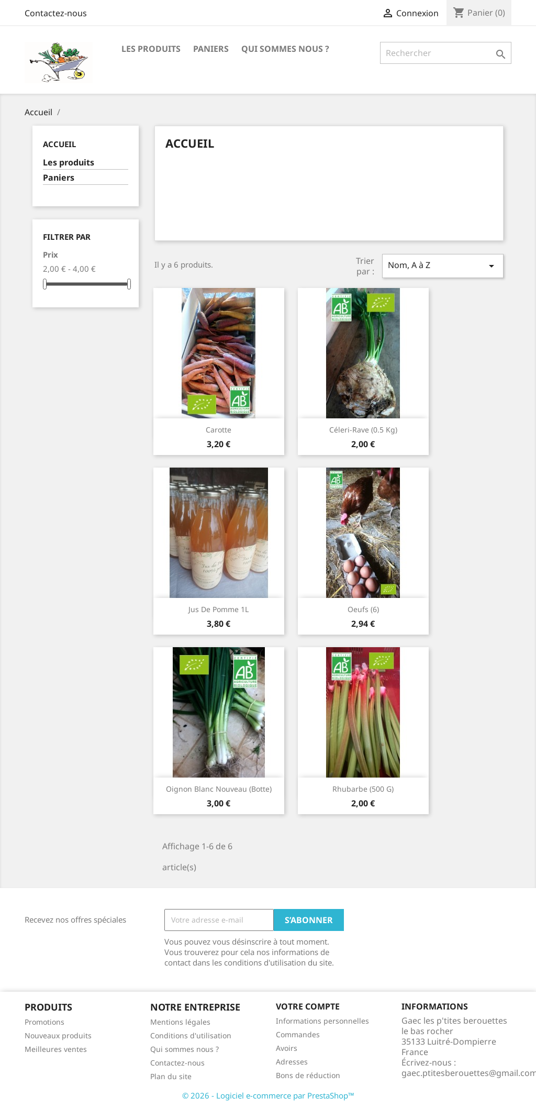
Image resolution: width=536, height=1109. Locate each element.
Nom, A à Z (443, 265)
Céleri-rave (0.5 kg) (363, 430)
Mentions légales (180, 1022)
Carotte (218, 430)
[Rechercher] (445, 53)
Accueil (59, 144)
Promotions (44, 1022)
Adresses (292, 1062)
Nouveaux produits (58, 1035)
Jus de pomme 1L (218, 609)
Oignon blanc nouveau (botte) (219, 789)
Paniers (211, 48)
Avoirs (286, 1048)
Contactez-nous (56, 13)
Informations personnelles (322, 1021)
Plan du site (171, 1076)
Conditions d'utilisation (190, 1035)
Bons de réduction (308, 1075)
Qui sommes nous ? (285, 48)
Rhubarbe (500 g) (363, 789)
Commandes (298, 1034)
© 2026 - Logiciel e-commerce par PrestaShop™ (268, 1095)
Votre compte (308, 1006)
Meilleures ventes (56, 1049)
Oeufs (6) (363, 609)
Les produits (151, 48)
